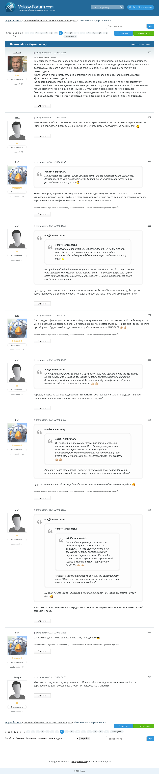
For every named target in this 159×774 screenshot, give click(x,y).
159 (22, 196)
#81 (149, 677)
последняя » (70, 36)
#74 (149, 161)
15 (100, 33)
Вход (134, 7)
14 (94, 33)
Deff (17, 162)
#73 (149, 117)
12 (82, 33)
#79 (149, 509)
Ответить (123, 33)
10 (71, 33)
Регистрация (145, 7)
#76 (149, 315)
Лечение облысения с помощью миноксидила (50, 20)
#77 (149, 359)
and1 (17, 117)
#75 (149, 225)
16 (106, 33)
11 (77, 33)
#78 (149, 419)
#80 (149, 632)
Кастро (17, 677)
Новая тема (144, 33)
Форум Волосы (13, 20)
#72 (149, 52)
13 (88, 33)
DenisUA (17, 52)
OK (150, 26)
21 (22, 84)
